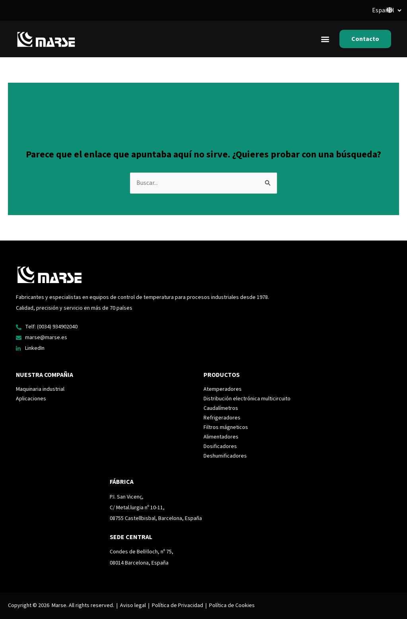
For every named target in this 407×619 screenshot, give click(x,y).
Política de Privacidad (177, 605)
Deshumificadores (225, 456)
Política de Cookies (232, 605)
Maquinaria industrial (40, 390)
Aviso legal (133, 605)
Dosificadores (220, 447)
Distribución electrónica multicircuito (247, 399)
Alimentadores (221, 437)
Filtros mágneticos (226, 428)
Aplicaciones (31, 399)
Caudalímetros (221, 409)
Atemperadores (223, 390)
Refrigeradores (222, 418)
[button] (324, 39)
